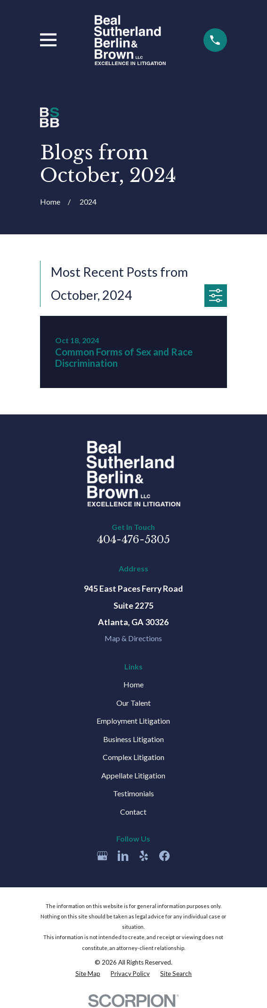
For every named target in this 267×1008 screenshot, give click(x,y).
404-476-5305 (133, 539)
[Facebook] (164, 856)
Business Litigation (133, 739)
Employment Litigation (133, 720)
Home (133, 684)
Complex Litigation (133, 756)
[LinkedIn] (123, 856)
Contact (133, 811)
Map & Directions (133, 638)
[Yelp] (143, 856)
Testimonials (133, 793)
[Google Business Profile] (102, 856)
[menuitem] (87, 974)
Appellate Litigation (133, 775)
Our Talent (133, 702)
